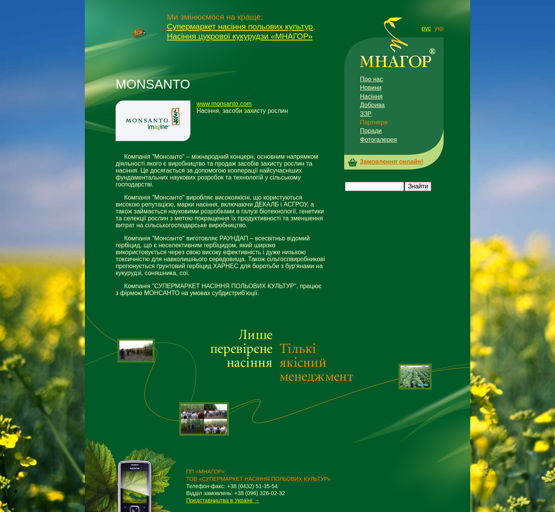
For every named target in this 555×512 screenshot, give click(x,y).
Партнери (374, 122)
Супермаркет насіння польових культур (240, 26)
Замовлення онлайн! (391, 161)
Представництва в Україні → (222, 500)
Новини (371, 87)
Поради (371, 131)
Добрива (372, 105)
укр (439, 28)
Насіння (371, 96)
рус (426, 28)
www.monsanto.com (224, 104)
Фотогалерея (378, 139)
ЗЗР (366, 114)
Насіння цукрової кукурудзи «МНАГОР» (240, 36)
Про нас (371, 79)
